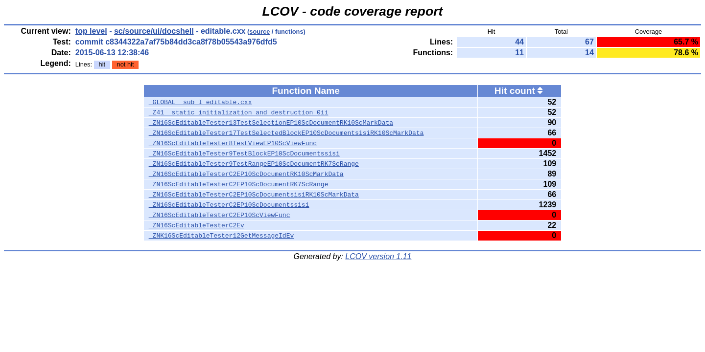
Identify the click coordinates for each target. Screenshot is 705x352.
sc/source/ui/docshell (154, 31)
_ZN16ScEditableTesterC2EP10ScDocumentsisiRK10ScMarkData (254, 194)
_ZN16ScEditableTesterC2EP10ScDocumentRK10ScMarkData (246, 174)
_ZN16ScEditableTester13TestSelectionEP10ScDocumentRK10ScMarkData (271, 122)
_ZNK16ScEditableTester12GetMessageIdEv (221, 235)
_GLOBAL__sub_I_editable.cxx (200, 102)
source (259, 31)
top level (91, 31)
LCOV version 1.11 (378, 256)
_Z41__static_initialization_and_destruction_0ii (239, 112)
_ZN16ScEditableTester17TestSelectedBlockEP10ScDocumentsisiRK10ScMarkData (286, 133)
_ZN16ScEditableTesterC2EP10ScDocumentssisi (229, 204)
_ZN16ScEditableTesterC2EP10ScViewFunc (219, 215)
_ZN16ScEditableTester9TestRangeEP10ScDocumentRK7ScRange (254, 163)
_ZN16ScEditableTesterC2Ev (196, 225)
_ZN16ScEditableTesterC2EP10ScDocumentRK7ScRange (239, 184)
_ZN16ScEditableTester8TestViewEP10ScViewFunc (233, 143)
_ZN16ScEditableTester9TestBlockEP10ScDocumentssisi (244, 153)
